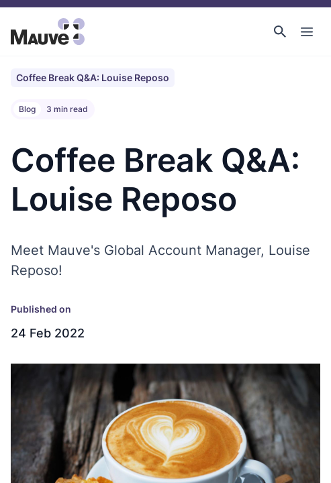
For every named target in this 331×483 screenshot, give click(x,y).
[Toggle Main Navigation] (306, 31)
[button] (280, 31)
